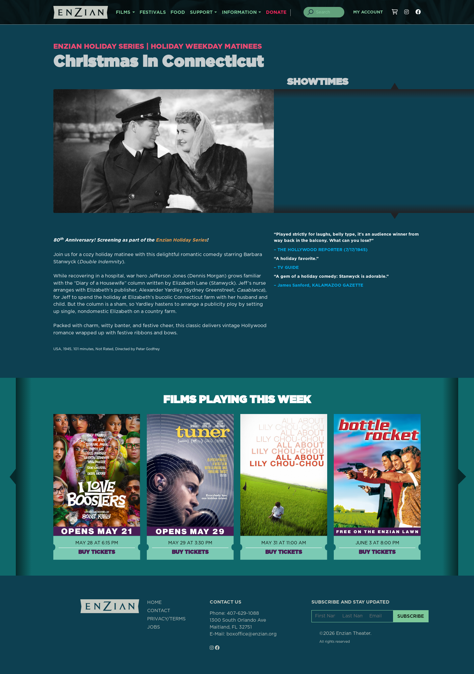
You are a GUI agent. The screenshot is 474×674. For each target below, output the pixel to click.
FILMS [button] (123, 12)
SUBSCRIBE (410, 616)
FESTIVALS (153, 12)
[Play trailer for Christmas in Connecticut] (163, 151)
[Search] (327, 12)
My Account (368, 12)
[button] (8, 476)
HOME (154, 602)
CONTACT (158, 610)
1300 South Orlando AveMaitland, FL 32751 (238, 624)
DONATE (276, 12)
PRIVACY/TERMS (166, 618)
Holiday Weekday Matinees (214, 45)
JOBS (153, 627)
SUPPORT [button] (201, 12)
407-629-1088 (243, 613)
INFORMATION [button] (239, 12)
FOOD (178, 12)
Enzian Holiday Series (101, 45)
